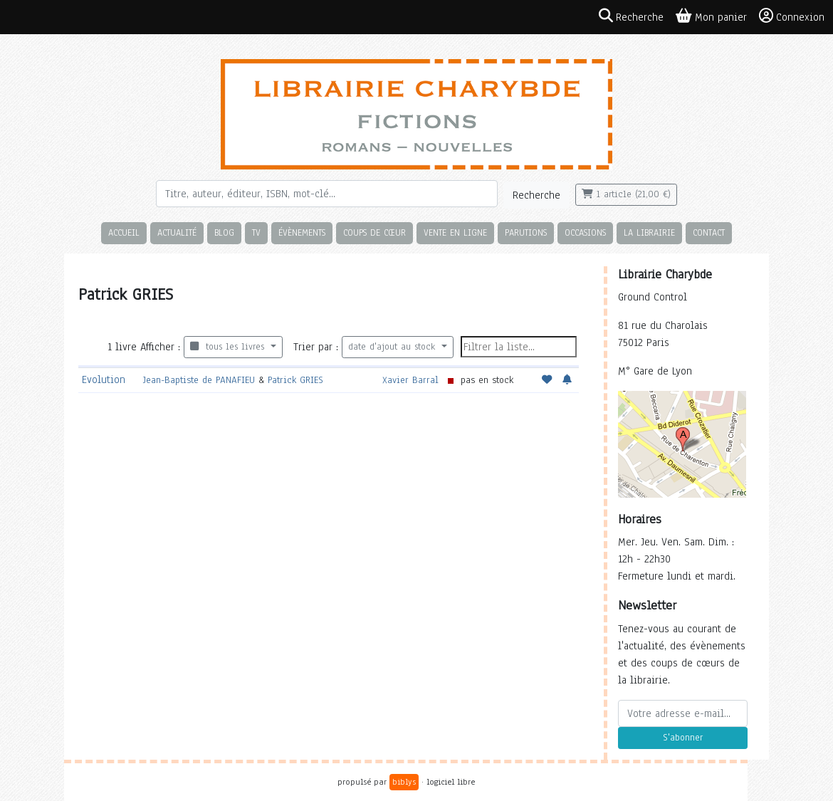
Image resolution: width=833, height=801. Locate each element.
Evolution (103, 379)
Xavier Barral (410, 380)
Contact (709, 232)
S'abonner (683, 737)
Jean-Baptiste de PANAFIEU (199, 380)
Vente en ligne (455, 232)
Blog (224, 232)
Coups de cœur (374, 232)
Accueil (124, 232)
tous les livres (229, 346)
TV (256, 232)
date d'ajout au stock (393, 346)
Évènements (301, 232)
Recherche (536, 195)
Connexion (791, 16)
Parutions (526, 232)
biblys (404, 781)
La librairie (649, 232)
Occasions (585, 232)
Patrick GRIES (295, 380)
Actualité (177, 232)
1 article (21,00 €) (626, 194)
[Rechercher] (327, 193)
